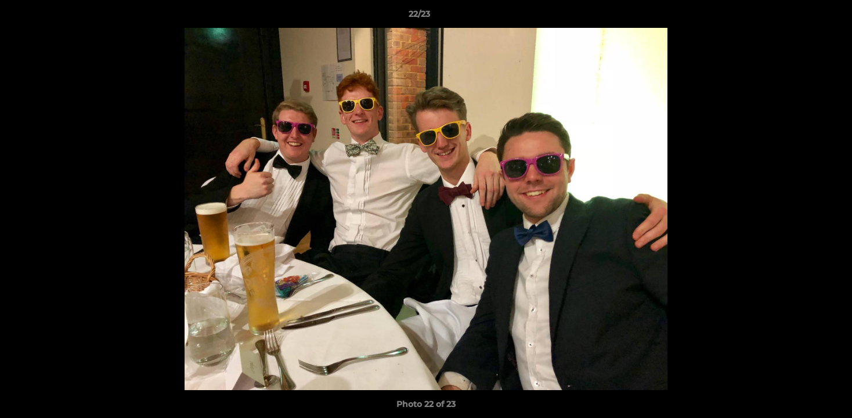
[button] (803, 17)
